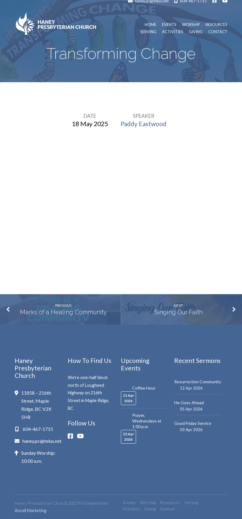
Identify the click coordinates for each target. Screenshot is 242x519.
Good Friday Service (192, 423)
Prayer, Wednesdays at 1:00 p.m (146, 421)
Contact (217, 32)
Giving (196, 32)
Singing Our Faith (178, 312)
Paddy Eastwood (144, 123)
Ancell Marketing (31, 510)
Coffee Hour (143, 387)
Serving (148, 32)
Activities (172, 32)
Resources (216, 25)
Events (169, 25)
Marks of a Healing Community (63, 312)
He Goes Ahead (189, 402)
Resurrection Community (197, 381)
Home (150, 25)
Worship (191, 25)
